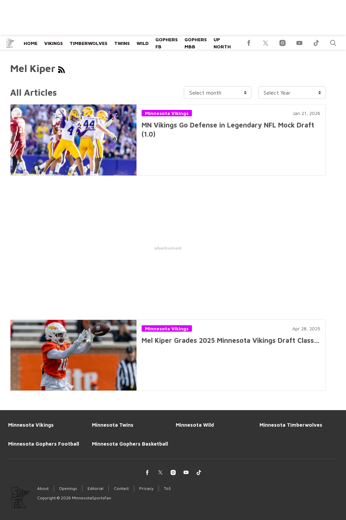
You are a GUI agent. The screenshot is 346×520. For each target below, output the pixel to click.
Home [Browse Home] (31, 43)
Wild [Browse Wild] (143, 43)
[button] (333, 43)
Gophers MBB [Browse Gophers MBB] (195, 43)
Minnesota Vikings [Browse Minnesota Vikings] (31, 425)
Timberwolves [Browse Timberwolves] (88, 43)
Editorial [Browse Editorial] (95, 488)
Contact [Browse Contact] (121, 488)
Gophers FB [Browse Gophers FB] (166, 43)
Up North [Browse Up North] (222, 43)
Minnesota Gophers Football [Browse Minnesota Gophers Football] (43, 444)
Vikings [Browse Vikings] (53, 43)
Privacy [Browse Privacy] (146, 488)
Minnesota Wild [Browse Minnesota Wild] (195, 425)
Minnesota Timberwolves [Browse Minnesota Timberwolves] (291, 425)
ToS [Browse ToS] (167, 488)
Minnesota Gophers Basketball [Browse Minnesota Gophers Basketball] (130, 444)
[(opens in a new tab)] (248, 43)
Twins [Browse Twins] (122, 43)
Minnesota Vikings (167, 113)
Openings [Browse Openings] (68, 488)
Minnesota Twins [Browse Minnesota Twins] (112, 425)
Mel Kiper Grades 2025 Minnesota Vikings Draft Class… (231, 340)
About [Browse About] (43, 488)
